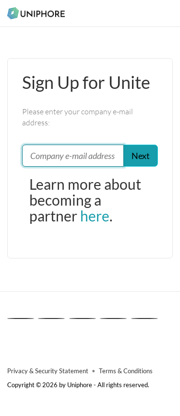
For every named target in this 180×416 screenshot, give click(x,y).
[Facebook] (82, 318)
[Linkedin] (20, 318)
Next (141, 155)
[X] (51, 318)
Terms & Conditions (126, 371)
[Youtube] (144, 318)
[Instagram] (113, 318)
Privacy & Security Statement (47, 371)
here (94, 215)
